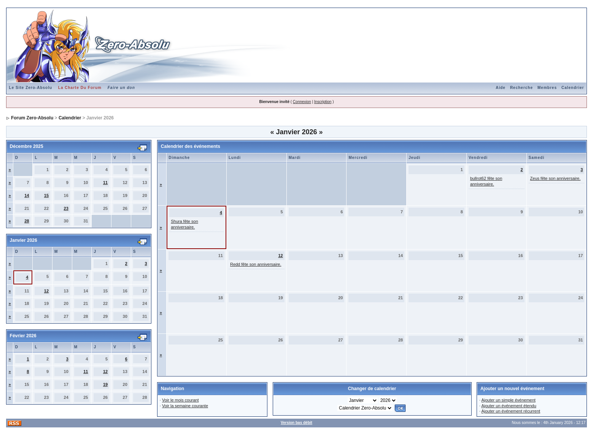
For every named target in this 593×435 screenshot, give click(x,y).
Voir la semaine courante (185, 405)
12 (46, 291)
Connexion (302, 102)
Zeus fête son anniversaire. (555, 178)
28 (26, 221)
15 (46, 195)
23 (66, 208)
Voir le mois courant (180, 400)
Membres (547, 88)
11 (105, 182)
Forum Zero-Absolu (32, 118)
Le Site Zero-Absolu (30, 88)
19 (105, 384)
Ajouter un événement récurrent (510, 411)
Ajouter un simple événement (508, 400)
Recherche (521, 88)
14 (26, 195)
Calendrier (572, 88)
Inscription (323, 102)
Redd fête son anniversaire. (255, 264)
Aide (501, 88)
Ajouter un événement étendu (508, 405)
